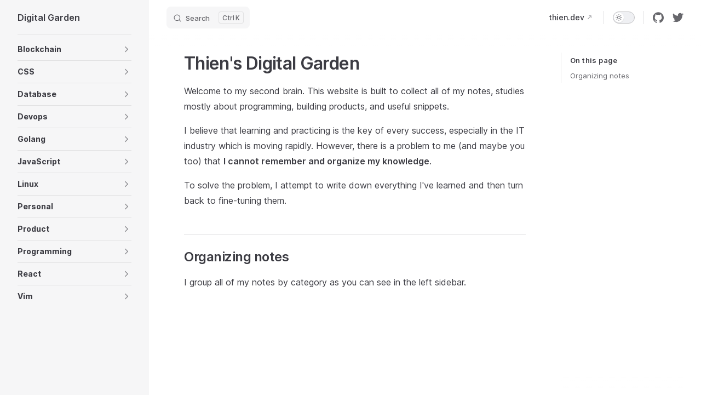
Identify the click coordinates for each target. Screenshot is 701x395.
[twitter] (678, 17)
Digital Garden (49, 17)
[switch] (624, 18)
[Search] (208, 17)
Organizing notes (599, 75)
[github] (658, 17)
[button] (74, 49)
